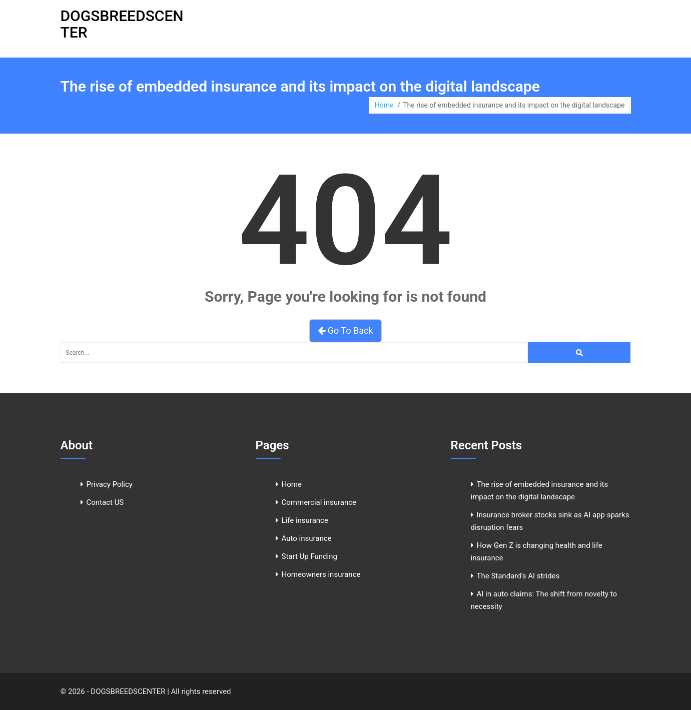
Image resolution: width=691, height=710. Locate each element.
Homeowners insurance (321, 574)
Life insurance (305, 520)
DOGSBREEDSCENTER (122, 24)
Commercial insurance (319, 502)
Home (384, 105)
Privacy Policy (110, 484)
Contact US (105, 502)
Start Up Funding (309, 556)
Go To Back (345, 330)
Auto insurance (307, 538)
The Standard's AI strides (518, 575)
